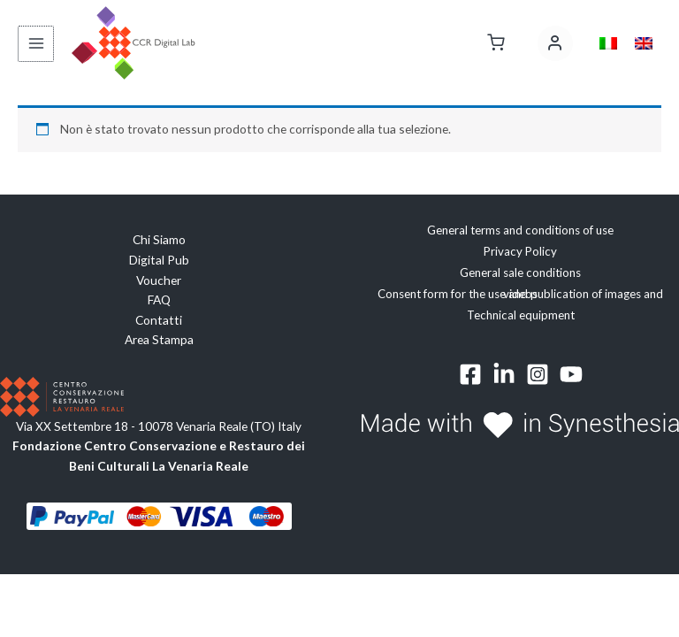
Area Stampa (159, 339)
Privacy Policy (520, 251)
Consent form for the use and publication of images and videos (520, 294)
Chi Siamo (159, 240)
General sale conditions (520, 272)
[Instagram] (537, 374)
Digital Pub (159, 259)
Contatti (158, 319)
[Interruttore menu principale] (35, 44)
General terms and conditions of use (520, 231)
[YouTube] (571, 374)
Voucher (158, 280)
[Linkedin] (503, 374)
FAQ (159, 299)
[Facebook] (470, 374)
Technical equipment (521, 315)
